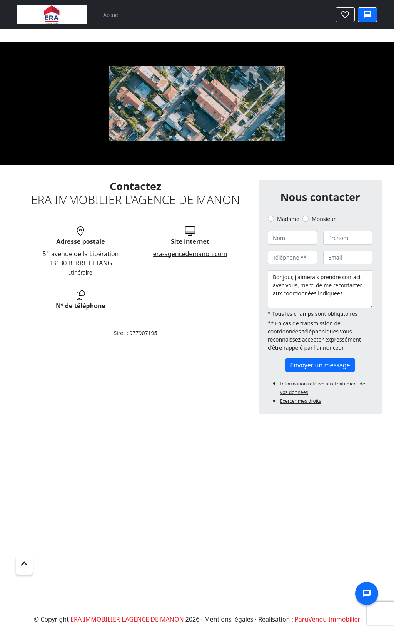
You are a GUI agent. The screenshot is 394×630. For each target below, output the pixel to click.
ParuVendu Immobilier (327, 619)
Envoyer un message (320, 365)
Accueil (112, 14)
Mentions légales (229, 619)
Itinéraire (80, 272)
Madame (288, 219)
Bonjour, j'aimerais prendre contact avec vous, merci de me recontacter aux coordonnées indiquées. (320, 289)
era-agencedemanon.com (190, 254)
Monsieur (324, 219)
